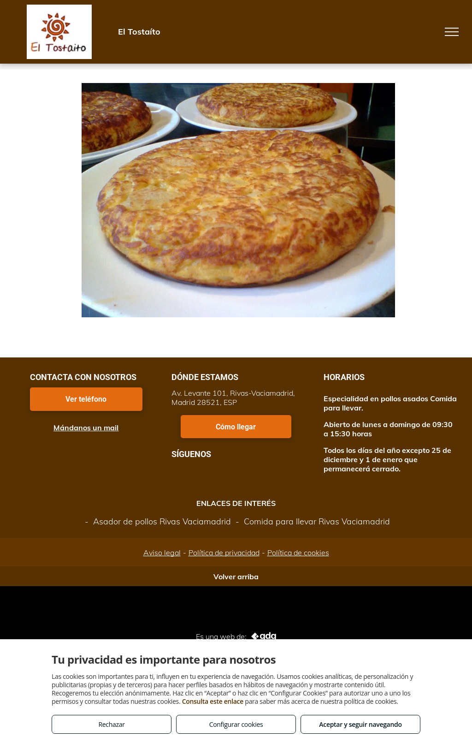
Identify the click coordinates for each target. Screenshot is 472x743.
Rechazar (111, 724)
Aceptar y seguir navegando (360, 724)
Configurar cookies (236, 724)
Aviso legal (162, 552)
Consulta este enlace (212, 701)
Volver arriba (236, 576)
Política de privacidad (224, 552)
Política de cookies (298, 552)
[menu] (452, 32)
